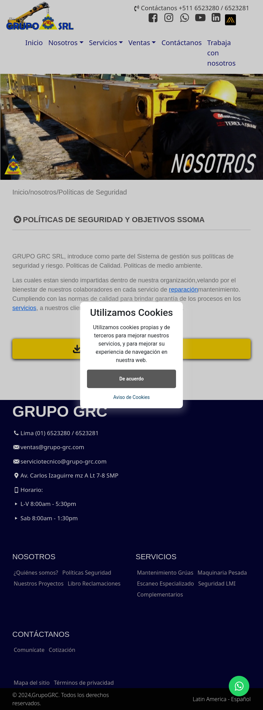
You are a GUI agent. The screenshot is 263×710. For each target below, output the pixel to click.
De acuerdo (131, 378)
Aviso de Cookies (131, 397)
